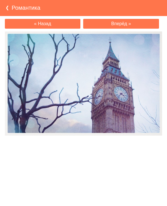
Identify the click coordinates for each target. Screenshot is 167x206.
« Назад (42, 23)
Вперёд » (121, 23)
